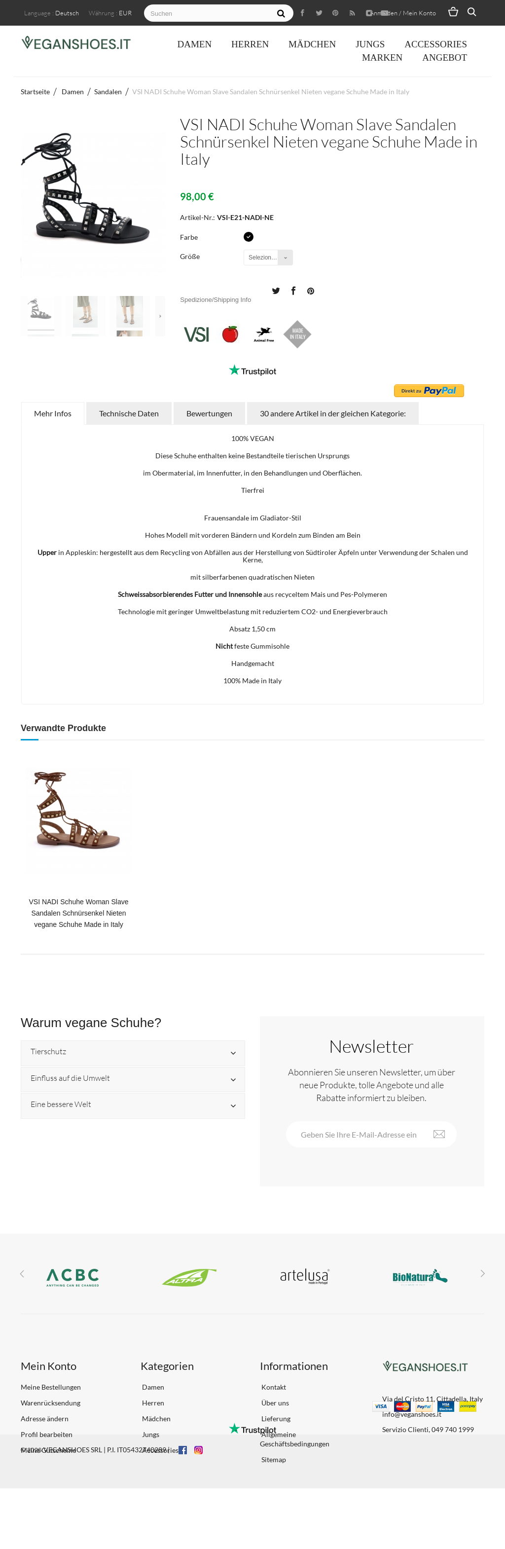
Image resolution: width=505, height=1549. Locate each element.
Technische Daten (129, 413)
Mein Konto (48, 1365)
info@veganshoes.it (411, 1414)
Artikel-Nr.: (197, 217)
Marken (382, 57)
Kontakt (273, 1387)
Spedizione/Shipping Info (215, 299)
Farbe (189, 237)
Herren (250, 44)
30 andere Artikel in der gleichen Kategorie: (333, 413)
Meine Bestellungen (51, 1387)
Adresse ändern (45, 1418)
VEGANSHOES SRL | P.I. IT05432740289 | (106, 1510)
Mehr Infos (53, 413)
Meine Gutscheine (48, 1450)
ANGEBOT (444, 57)
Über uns (274, 1403)
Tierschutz (48, 1051)
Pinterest (311, 290)
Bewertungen (209, 413)
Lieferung (275, 1418)
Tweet (276, 290)
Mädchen (312, 44)
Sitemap (273, 1459)
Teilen (293, 290)
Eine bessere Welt (61, 1104)
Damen (194, 44)
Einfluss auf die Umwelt (70, 1078)
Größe (190, 256)
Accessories (435, 44)
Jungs (370, 44)
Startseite (35, 91)
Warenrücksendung (50, 1403)
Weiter (160, 316)
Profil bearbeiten (46, 1434)
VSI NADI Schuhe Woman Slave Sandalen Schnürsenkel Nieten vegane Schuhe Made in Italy (78, 913)
